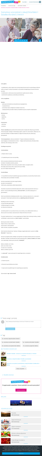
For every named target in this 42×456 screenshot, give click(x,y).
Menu (40, 2)
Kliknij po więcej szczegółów (33, 450)
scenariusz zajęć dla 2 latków (31, 345)
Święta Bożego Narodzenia (18, 440)
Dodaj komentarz (10, 329)
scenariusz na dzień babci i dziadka (11, 342)
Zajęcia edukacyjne (16, 419)
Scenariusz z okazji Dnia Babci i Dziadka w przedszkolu (19, 359)
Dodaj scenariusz (21, 390)
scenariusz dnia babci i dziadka (31, 342)
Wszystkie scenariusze (9, 374)
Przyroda (13, 413)
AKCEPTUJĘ (21, 453)
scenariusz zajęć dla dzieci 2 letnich (11, 338)
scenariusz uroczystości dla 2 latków (12, 345)
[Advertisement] (21, 53)
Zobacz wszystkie (21, 368)
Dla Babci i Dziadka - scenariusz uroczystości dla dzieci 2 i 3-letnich (21, 353)
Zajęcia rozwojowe (16, 426)
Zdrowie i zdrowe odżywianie (18, 433)
